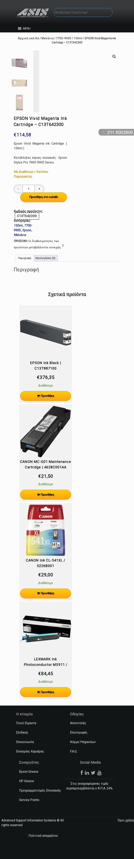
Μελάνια (48, 38)
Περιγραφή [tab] (24, 269)
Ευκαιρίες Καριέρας (30, 762)
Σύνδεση (22, 743)
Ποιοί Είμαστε (26, 734)
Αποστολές (78, 734)
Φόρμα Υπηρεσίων (83, 753)
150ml (78, 38)
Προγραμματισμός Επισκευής (40, 801)
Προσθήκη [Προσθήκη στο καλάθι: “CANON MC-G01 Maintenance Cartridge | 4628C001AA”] (47, 505)
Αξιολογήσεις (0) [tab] (45, 269)
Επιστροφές (78, 743)
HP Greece (26, 792)
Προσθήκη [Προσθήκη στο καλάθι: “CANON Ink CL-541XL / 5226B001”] (47, 604)
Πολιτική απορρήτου (43, 846)
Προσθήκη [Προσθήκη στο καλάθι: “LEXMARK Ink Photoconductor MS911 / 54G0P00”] (47, 703)
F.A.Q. (73, 762)
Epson (27, 241)
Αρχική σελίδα (28, 38)
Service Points (29, 811)
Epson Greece (28, 782)
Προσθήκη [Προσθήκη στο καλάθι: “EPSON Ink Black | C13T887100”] (47, 407)
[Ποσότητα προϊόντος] (28, 199)
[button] (26, 28)
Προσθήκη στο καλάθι (43, 208)
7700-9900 (63, 38)
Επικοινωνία (25, 753)
